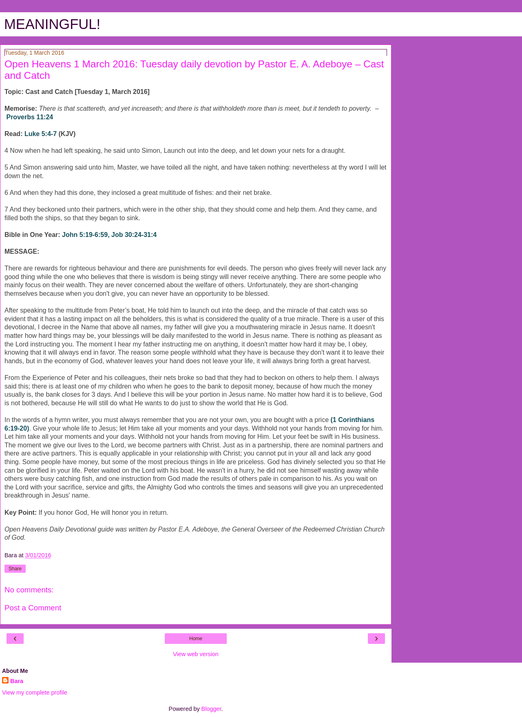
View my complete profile (34, 692)
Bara (16, 681)
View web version (196, 654)
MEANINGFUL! (52, 24)
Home (195, 638)
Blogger (211, 709)
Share (15, 569)
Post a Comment (32, 607)
